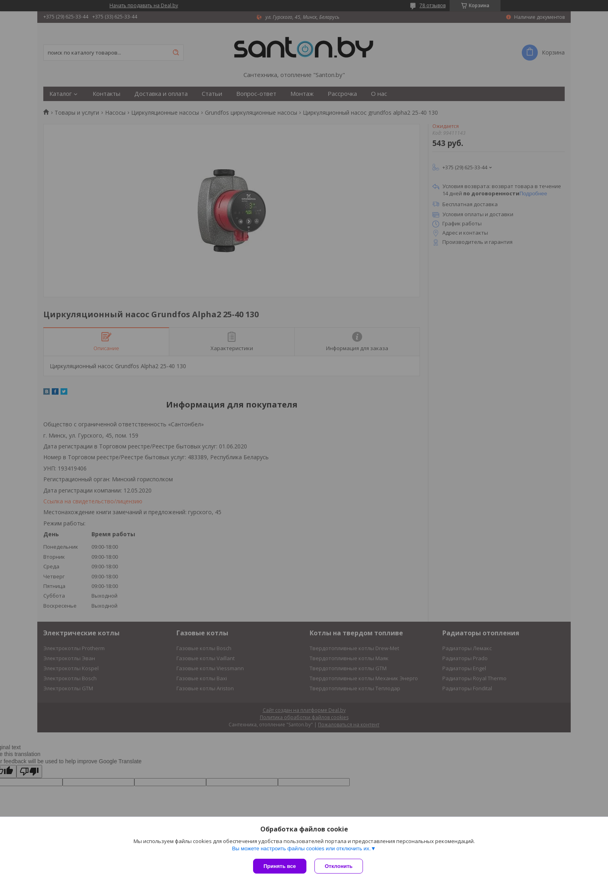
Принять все (279, 866)
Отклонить (339, 866)
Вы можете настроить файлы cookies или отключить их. (301, 848)
